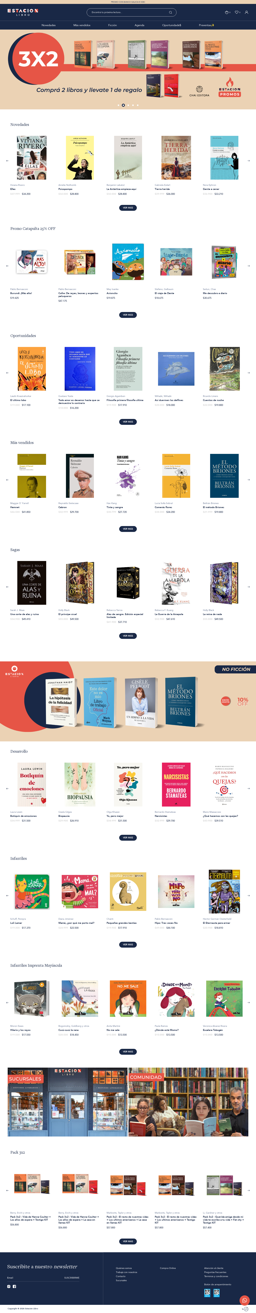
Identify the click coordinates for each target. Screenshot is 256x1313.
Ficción (112, 25)
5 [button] (138, 105)
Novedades (49, 25)
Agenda (139, 25)
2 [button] (123, 105)
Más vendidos (81, 25)
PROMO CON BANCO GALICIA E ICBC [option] (128, 2)
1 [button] (118, 105)
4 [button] (133, 105)
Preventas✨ (206, 25)
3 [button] (128, 105)
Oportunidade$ (171, 25)
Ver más (128, 207)
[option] (128, 69)
